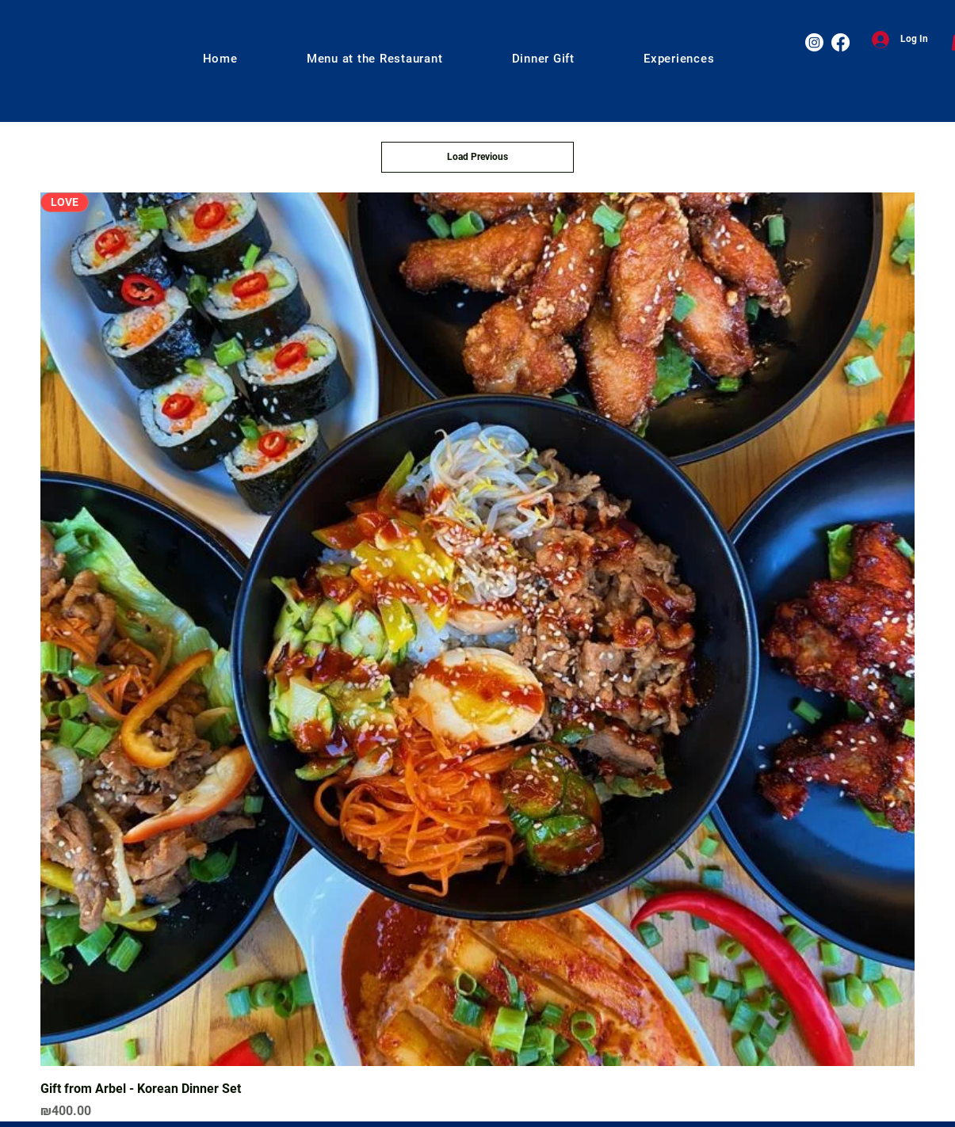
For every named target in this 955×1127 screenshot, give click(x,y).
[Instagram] (814, 42)
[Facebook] (840, 42)
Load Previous (477, 156)
